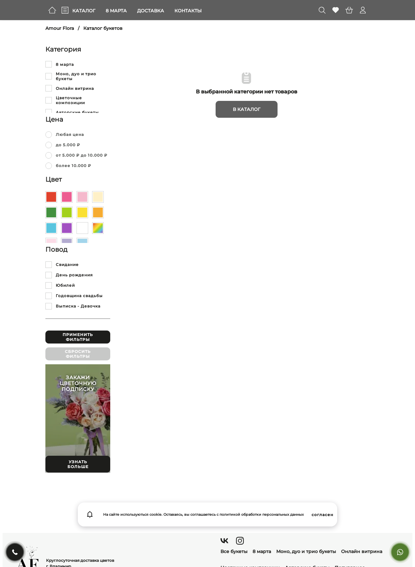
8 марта (116, 11)
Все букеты (233, 551)
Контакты (188, 11)
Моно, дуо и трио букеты (306, 551)
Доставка (150, 11)
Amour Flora (59, 28)
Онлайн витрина (361, 551)
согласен (322, 514)
